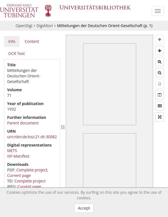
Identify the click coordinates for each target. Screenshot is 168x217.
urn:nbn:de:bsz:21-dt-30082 (32, 136)
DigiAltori (44, 25)
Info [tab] (11, 41)
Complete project (31, 169)
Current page (19, 175)
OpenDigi (24, 25)
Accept (84, 208)
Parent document (23, 123)
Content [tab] (32, 41)
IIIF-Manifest (18, 156)
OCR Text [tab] (16, 53)
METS (12, 150)
